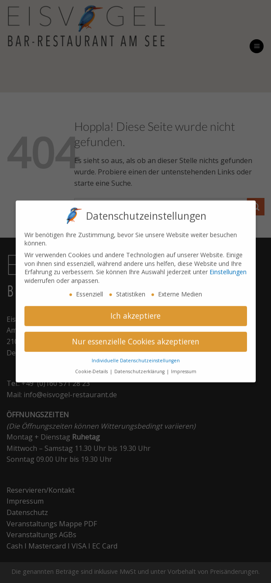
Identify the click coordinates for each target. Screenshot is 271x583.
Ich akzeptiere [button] (135, 311)
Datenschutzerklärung (140, 367)
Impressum (183, 367)
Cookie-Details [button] (92, 367)
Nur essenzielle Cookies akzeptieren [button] (135, 337)
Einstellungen (228, 267)
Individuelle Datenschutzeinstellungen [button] (136, 356)
